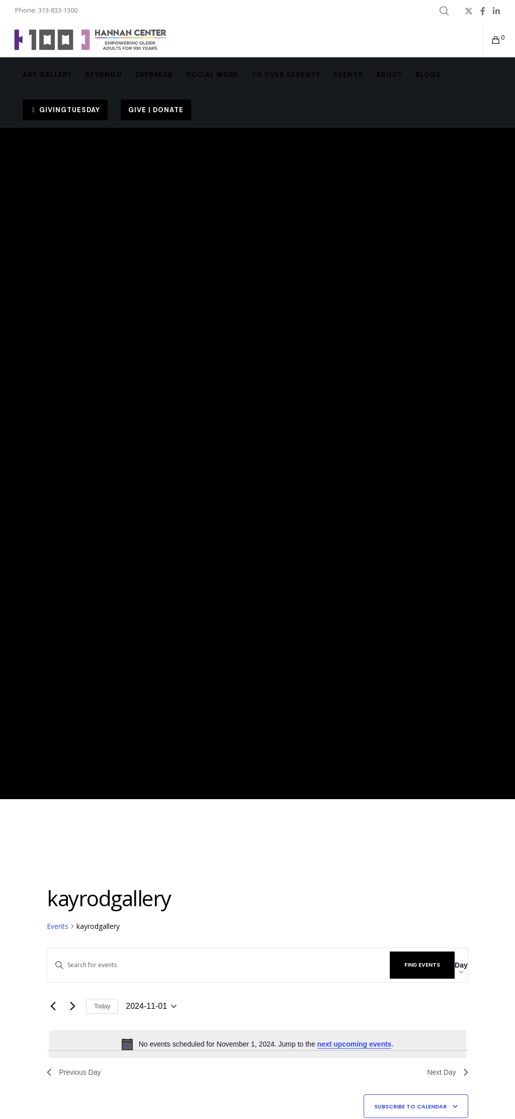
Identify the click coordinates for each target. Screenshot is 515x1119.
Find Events (422, 965)
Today (102, 1006)
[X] (469, 11)
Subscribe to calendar (410, 1106)
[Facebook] (482, 11)
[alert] (257, 1044)
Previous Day (74, 1072)
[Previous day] (53, 1006)
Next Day (447, 1072)
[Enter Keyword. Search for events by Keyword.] (218, 965)
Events (57, 926)
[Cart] (492, 39)
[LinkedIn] (496, 11)
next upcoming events (354, 1044)
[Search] (444, 11)
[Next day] (72, 1006)
